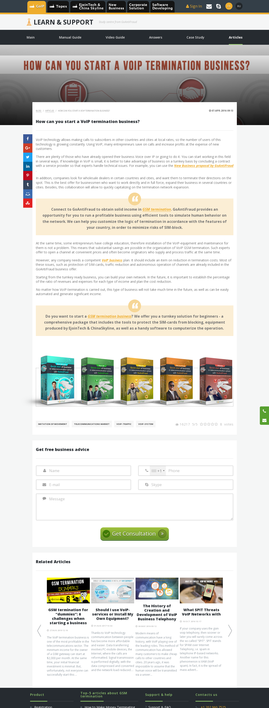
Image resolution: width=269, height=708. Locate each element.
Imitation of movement (52, 424)
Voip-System (145, 424)
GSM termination (156, 209)
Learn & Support (63, 22)
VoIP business (112, 260)
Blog (39, 110)
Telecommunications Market (92, 424)
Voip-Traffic (123, 424)
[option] (68, 627)
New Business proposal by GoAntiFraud (203, 166)
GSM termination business (109, 316)
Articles (49, 110)
